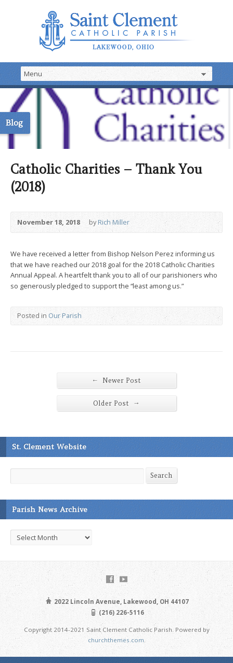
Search (161, 475)
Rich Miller (114, 222)
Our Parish (65, 315)
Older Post (116, 403)
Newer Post (116, 380)
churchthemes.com (116, 640)
